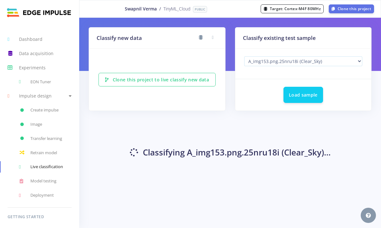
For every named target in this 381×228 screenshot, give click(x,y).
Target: (292, 8)
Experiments (27, 68)
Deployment (36, 195)
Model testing (37, 181)
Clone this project (351, 8)
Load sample (303, 95)
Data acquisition (31, 53)
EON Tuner (35, 82)
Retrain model (38, 152)
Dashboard (25, 39)
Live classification (41, 167)
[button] (39, 96)
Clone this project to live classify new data (157, 80)
